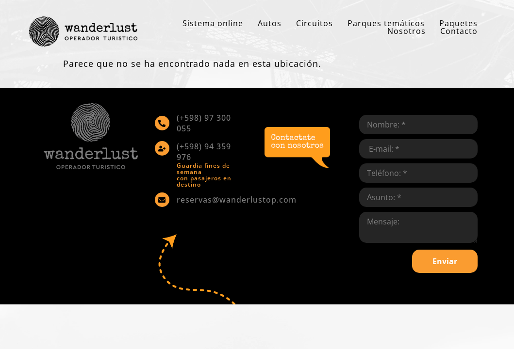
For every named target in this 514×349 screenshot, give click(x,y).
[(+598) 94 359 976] (162, 148)
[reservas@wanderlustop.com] (162, 199)
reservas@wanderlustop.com (237, 199)
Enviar (444, 261)
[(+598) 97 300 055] (162, 123)
